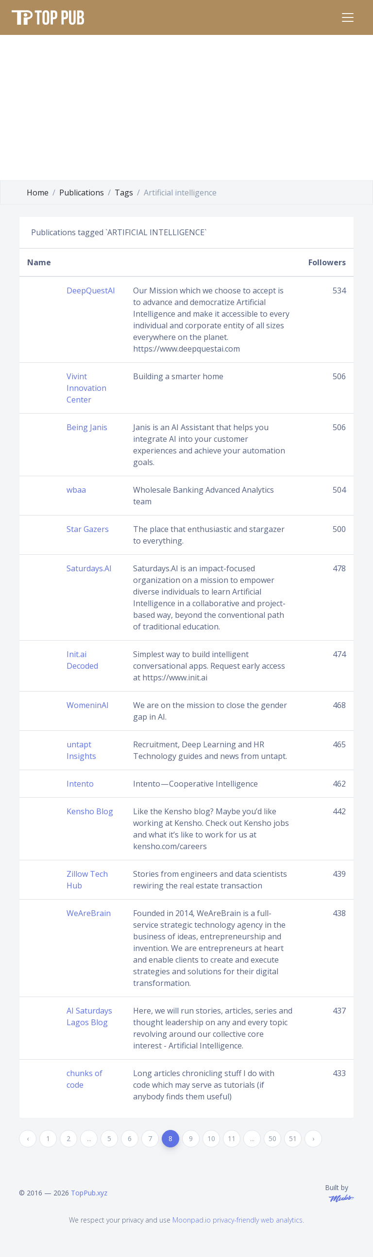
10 (211, 1138)
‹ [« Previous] (28, 1138)
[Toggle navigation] (347, 17)
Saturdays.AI (89, 568)
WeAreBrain (89, 913)
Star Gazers (88, 529)
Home (38, 192)
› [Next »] (313, 1138)
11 (232, 1138)
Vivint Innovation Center (86, 388)
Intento (80, 783)
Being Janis (87, 427)
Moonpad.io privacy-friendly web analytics (237, 1220)
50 (272, 1138)
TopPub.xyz (89, 1192)
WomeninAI (88, 705)
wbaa (76, 489)
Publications (81, 192)
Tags (124, 192)
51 (293, 1138)
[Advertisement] (186, 108)
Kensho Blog (90, 811)
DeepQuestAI (91, 290)
